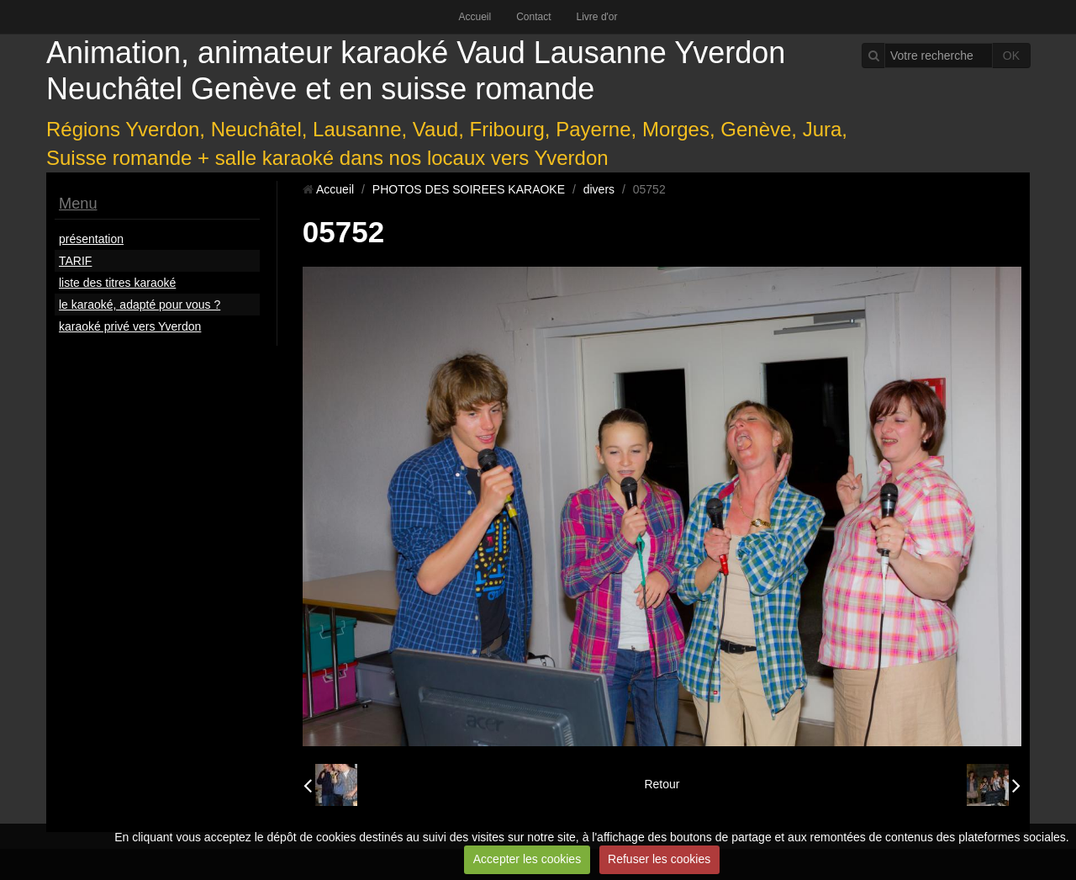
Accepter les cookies (527, 859)
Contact (533, 17)
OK (1011, 55)
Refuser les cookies (659, 859)
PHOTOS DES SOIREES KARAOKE (468, 189)
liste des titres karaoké (117, 282)
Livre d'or (597, 17)
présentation (91, 239)
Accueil (474, 17)
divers (598, 189)
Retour (661, 784)
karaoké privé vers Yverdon (130, 326)
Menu (78, 203)
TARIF (75, 261)
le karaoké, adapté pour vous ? (139, 304)
